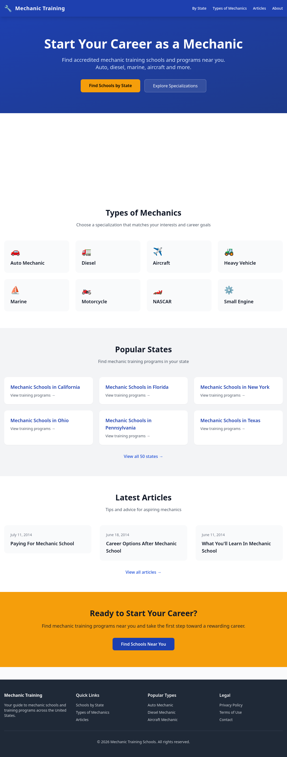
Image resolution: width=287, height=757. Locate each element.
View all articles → (144, 572)
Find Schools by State (110, 85)
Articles (259, 8)
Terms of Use (230, 712)
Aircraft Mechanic (163, 719)
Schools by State (90, 705)
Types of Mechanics (230, 8)
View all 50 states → (143, 456)
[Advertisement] (143, 168)
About (277, 8)
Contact (226, 719)
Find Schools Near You (143, 644)
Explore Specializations (175, 86)
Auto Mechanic (160, 705)
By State (199, 8)
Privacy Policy (230, 705)
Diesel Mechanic (161, 712)
